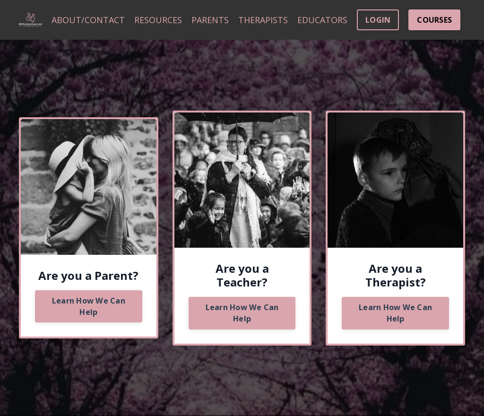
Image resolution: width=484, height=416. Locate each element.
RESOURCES (158, 20)
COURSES (434, 20)
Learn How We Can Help (88, 306)
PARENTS (210, 20)
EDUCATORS (322, 20)
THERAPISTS (263, 20)
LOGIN (377, 20)
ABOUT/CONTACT (88, 20)
